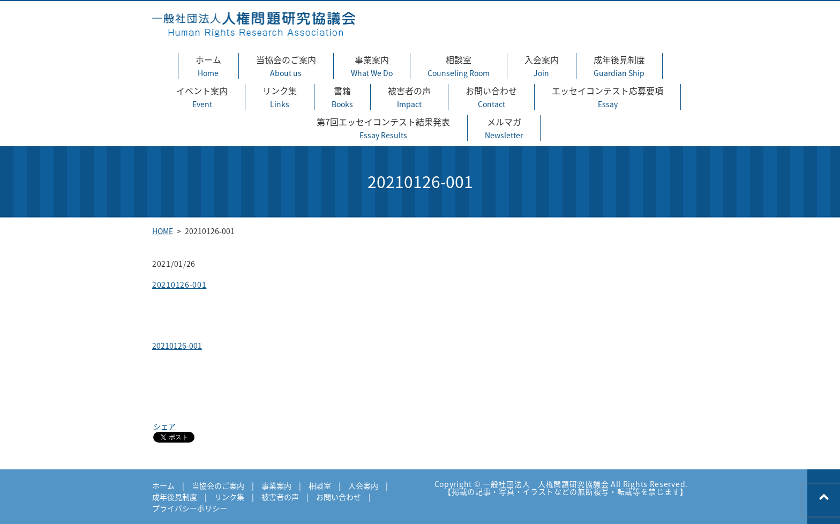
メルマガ (504, 128)
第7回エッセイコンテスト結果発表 (383, 128)
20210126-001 (179, 284)
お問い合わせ (491, 97)
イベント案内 (202, 97)
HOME (162, 231)
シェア (164, 426)
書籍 (342, 97)
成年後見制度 (619, 66)
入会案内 (541, 66)
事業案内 (372, 66)
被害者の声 (409, 97)
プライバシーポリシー (189, 508)
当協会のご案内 (286, 66)
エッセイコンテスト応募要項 (607, 97)
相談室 (459, 66)
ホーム (208, 66)
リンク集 (279, 97)
